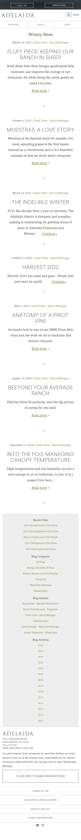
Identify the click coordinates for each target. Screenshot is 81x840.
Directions (59, 5)
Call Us (22, 5)
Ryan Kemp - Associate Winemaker (41, 603)
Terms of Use (40, 791)
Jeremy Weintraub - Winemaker (40, 632)
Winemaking (40, 590)
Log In (40, 25)
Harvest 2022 (41, 267)
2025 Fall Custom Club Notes (41, 548)
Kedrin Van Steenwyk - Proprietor (40, 609)
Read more (39, 90)
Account (13, 25)
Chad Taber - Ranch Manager (51, 42)
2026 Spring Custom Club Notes (40, 525)
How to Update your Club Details (41, 536)
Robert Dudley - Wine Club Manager (40, 626)
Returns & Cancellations (40, 800)
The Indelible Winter (40, 202)
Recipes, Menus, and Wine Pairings (40, 573)
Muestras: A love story (40, 130)
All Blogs (40, 561)
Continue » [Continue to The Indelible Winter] (49, 233)
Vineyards (40, 579)
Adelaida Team (40, 620)
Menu (73, 14)
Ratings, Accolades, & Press (40, 567)
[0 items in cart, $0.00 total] (67, 25)
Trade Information (40, 817)
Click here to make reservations (40, 776)
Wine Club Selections (40, 584)
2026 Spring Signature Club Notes (40, 531)
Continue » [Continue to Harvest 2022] (59, 281)
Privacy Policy (40, 809)
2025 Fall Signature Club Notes (40, 542)
